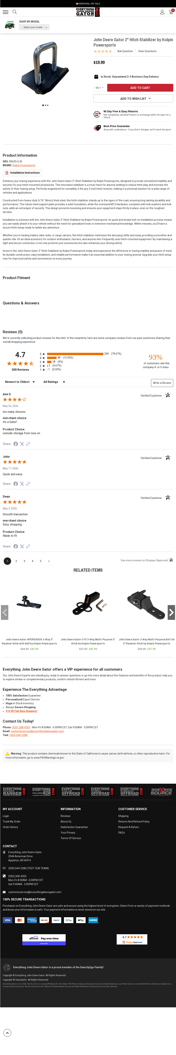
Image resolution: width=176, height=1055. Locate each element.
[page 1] (7, 561)
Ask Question (125, 51)
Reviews (65, 816)
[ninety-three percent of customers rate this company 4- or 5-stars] (155, 361)
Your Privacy (68, 832)
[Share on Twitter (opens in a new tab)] (22, 444)
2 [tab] (45, 105)
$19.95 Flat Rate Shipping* (22, 711)
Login (6, 816)
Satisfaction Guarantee (74, 827)
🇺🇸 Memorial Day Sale (88, 3)
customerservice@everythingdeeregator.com (37, 731)
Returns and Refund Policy (134, 821)
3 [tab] (47, 105)
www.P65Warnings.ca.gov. (49, 757)
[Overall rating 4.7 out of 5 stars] (20, 363)
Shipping (123, 816)
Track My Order (12, 821)
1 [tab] (43, 105)
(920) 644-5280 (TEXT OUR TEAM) (28, 868)
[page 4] (32, 561)
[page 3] (24, 561)
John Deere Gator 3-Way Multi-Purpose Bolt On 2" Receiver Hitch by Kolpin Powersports (147, 641)
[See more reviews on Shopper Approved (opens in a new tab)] (28, 444)
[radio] (88, 354)
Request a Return (128, 827)
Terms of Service (71, 838)
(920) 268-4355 (21, 727)
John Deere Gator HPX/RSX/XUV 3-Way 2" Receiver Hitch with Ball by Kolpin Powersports (29, 641)
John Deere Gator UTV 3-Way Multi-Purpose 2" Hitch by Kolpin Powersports (88, 641)
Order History (10, 827)
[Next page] (49, 561)
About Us (66, 821)
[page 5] (41, 561)
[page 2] (16, 561)
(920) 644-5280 (18, 735)
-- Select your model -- (33, 27)
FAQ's (121, 832)
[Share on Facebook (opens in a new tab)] (15, 444)
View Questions (147, 51)
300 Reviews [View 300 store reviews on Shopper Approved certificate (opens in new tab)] (25, 369)
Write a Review (162, 382)
